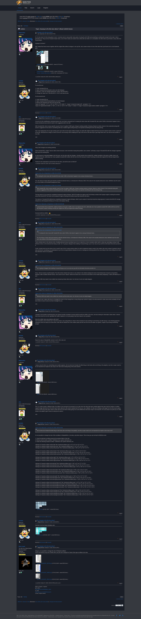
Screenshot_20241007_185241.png (44, 579)
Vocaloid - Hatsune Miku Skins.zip (43, 73)
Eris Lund (43, 21)
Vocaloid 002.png (40, 71)
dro (36, 21)
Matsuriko (22, 32)
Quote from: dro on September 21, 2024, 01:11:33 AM (48, 173)
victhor (38, 21)
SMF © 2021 (24, 615)
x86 (37, 16)
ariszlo (46, 21)
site (73, 615)
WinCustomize (43, 112)
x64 (40, 16)
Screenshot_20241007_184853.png (44, 572)
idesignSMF (40, 615)
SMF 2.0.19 (19, 615)
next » (122, 23)
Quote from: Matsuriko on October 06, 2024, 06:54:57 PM (49, 427)
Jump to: (113, 605)
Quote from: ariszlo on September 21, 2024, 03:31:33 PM (49, 227)
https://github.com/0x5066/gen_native (43, 589)
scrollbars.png (39, 509)
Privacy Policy (67, 615)
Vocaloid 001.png (40, 64)
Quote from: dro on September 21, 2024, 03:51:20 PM (48, 265)
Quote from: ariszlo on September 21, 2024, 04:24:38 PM (49, 293)
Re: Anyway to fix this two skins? (47, 80)
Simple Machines (31, 615)
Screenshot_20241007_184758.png (44, 563)
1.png (37, 382)
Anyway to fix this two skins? (45, 32)
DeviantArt (49, 112)
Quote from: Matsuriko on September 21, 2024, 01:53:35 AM (50, 204)
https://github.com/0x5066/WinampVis (43, 592)
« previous (118, 23)
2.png (37, 394)
